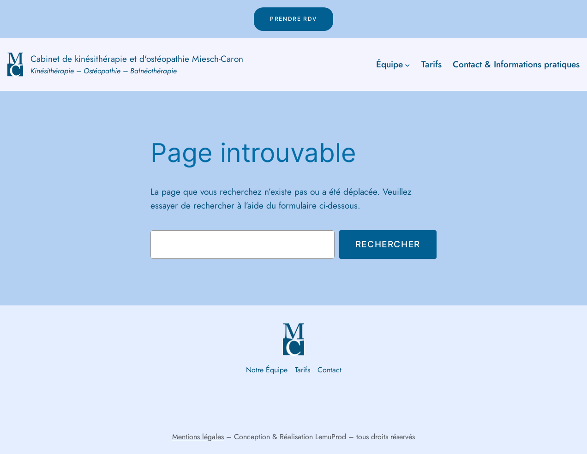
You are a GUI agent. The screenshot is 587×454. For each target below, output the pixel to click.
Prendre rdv (293, 18)
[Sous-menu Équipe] (407, 64)
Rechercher (387, 244)
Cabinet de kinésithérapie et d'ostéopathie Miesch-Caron (136, 59)
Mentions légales (198, 436)
